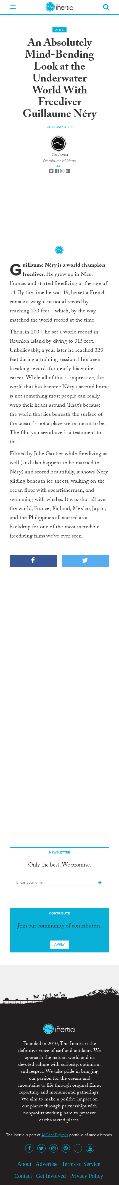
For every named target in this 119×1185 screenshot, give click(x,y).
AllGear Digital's (54, 1135)
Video (59, 30)
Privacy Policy (86, 1176)
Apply (59, 944)
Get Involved (51, 1176)
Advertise (47, 1164)
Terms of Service (81, 1164)
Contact (23, 1176)
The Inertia (59, 155)
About (24, 1164)
